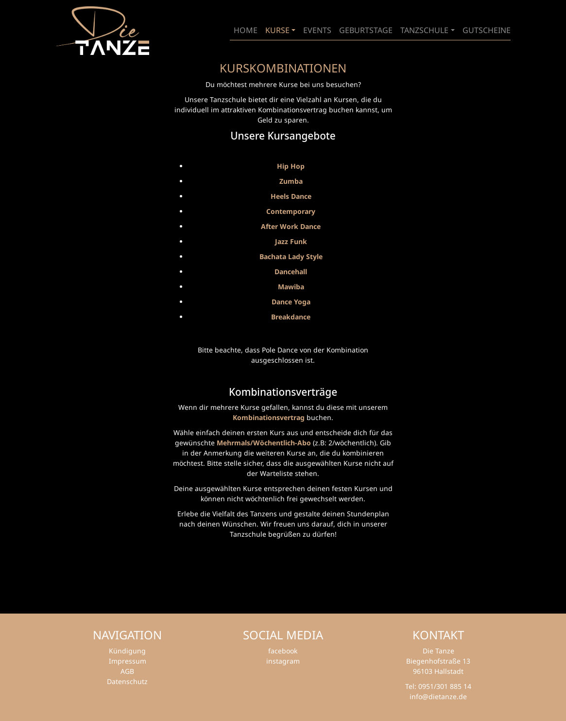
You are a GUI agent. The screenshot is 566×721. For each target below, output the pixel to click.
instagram (283, 661)
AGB (127, 671)
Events (317, 30)
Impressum (127, 661)
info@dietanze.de (438, 696)
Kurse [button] (277, 30)
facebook (282, 650)
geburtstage (366, 30)
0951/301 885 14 (444, 686)
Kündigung (127, 650)
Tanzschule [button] (424, 30)
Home (245, 30)
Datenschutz (127, 681)
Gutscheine (487, 30)
